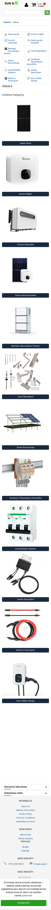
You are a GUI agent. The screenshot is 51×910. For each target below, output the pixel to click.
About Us (25, 806)
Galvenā (6, 22)
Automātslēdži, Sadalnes (12, 71)
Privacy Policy (25, 814)
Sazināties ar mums (25, 821)
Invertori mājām (35, 34)
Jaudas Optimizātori (34, 71)
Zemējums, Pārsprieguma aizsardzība (35, 61)
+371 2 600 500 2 (16, 864)
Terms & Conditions (25, 817)
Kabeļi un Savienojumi (11, 79)
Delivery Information (25, 810)
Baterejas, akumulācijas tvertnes (11, 51)
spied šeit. (27, 895)
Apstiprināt (24, 902)
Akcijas (25, 847)
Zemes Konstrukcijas (11, 61)
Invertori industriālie (10, 41)
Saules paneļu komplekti (35, 41)
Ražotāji (25, 850)
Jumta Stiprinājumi (37, 51)
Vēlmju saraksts (25, 838)
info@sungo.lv (40, 864)
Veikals (16, 22)
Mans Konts (25, 834)
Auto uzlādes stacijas (34, 79)
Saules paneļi (11, 34)
